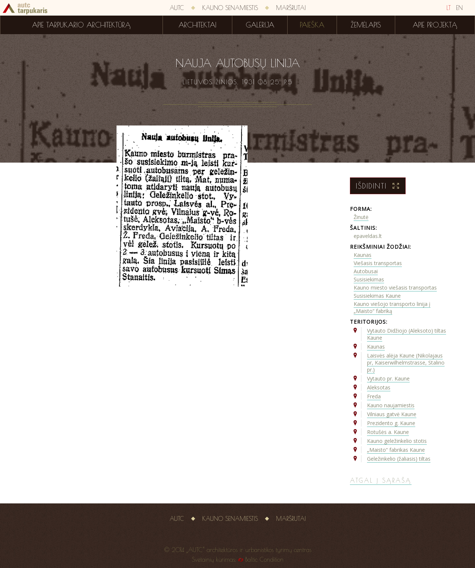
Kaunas (362, 254)
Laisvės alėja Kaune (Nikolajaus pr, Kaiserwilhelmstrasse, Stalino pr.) (406, 362)
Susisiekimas (369, 279)
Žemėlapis (366, 25)
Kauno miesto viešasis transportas (395, 287)
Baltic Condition (264, 559)
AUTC (177, 7)
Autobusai (366, 271)
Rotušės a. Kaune (388, 431)
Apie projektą (435, 25)
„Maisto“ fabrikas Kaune (396, 449)
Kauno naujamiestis (391, 405)
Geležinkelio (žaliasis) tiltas (398, 458)
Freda (374, 396)
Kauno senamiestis (230, 7)
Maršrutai (291, 7)
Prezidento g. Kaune (391, 423)
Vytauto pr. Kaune (388, 378)
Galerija (260, 25)
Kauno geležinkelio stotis (397, 440)
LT (448, 7)
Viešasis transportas (378, 263)
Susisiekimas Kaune (377, 295)
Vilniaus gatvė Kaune (391, 414)
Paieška (312, 25)
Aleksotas (378, 387)
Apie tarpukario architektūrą (81, 25)
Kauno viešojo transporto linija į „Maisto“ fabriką (392, 307)
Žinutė (361, 217)
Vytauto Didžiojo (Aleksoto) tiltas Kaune (406, 334)
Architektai (197, 25)
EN (459, 7)
